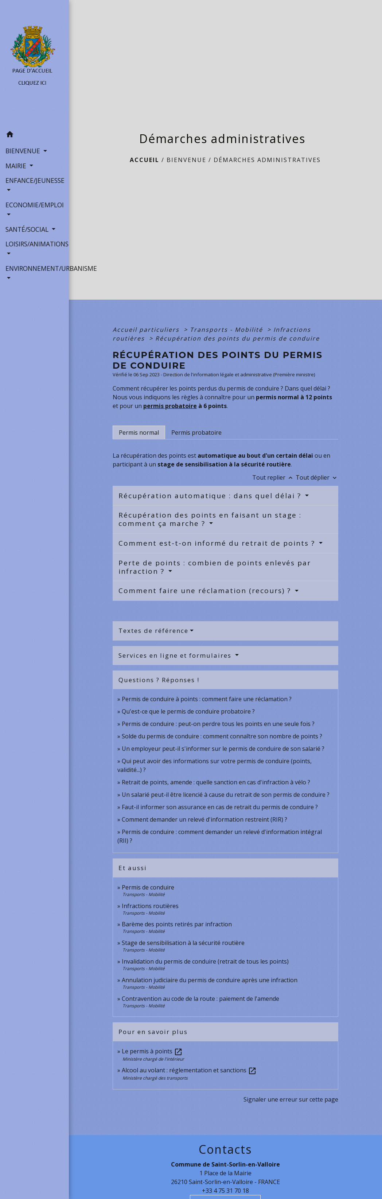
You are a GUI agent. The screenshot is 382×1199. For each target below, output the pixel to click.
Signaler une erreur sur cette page (290, 1099)
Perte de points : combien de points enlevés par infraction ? (214, 567)
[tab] (139, 432)
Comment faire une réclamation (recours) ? (205, 590)
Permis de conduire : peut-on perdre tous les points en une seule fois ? (218, 724)
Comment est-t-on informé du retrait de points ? (217, 543)
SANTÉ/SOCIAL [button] (27, 229)
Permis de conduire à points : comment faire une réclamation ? (207, 699)
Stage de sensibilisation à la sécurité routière (183, 943)
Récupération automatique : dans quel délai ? (211, 495)
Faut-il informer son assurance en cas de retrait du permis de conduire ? (220, 807)
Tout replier (274, 477)
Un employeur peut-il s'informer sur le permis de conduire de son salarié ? (223, 749)
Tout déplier (317, 477)
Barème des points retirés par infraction (177, 924)
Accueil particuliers (147, 330)
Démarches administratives (267, 160)
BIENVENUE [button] (23, 150)
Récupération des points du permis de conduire (237, 338)
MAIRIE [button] (16, 165)
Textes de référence (153, 630)
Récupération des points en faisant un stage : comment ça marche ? (209, 519)
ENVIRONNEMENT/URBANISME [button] (34, 268)
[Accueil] (34, 64)
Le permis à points (152, 1051)
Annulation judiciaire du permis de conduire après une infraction (209, 980)
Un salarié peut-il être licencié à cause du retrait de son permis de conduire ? (226, 795)
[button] (34, 135)
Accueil (144, 160)
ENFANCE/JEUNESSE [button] (34, 180)
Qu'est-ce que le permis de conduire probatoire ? (188, 711)
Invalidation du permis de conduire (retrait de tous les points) (205, 961)
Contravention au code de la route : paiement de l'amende (200, 999)
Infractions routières (150, 906)
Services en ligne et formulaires (176, 655)
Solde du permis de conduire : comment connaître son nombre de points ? (222, 736)
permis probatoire (170, 406)
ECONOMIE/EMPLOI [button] (34, 204)
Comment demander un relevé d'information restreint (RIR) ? (204, 819)
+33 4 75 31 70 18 (225, 1191)
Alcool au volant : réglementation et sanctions (189, 1070)
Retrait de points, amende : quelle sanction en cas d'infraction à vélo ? (216, 782)
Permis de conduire (148, 887)
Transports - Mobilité (227, 330)
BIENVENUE (186, 160)
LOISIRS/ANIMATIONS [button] (34, 243)
